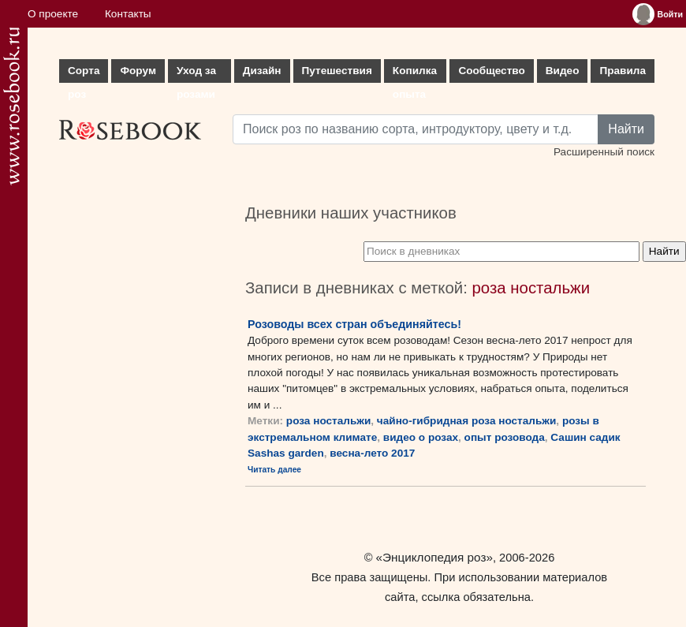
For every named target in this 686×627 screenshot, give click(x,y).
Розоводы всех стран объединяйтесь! (354, 324)
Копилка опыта (415, 74)
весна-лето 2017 (372, 453)
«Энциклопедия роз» (434, 557)
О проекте (53, 14)
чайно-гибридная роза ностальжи (466, 421)
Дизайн (262, 71)
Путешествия (337, 71)
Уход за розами (196, 74)
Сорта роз (83, 74)
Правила (622, 71)
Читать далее (274, 469)
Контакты (128, 14)
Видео (563, 71)
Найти (626, 129)
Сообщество (491, 71)
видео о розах (420, 437)
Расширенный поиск (604, 152)
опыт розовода (504, 437)
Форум (137, 71)
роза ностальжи (328, 421)
